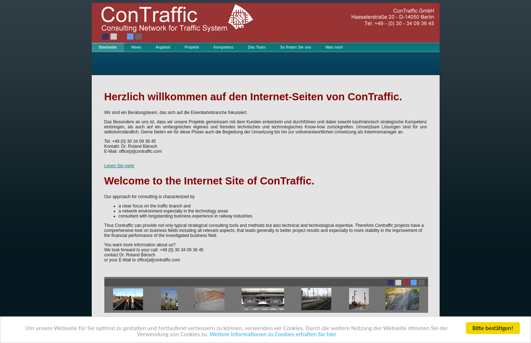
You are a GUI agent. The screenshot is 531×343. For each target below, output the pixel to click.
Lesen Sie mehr (119, 165)
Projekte (192, 47)
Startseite (108, 47)
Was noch (334, 47)
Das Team (257, 47)
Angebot (162, 47)
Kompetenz (224, 47)
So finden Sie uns (295, 47)
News (136, 47)
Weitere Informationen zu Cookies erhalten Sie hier (273, 334)
